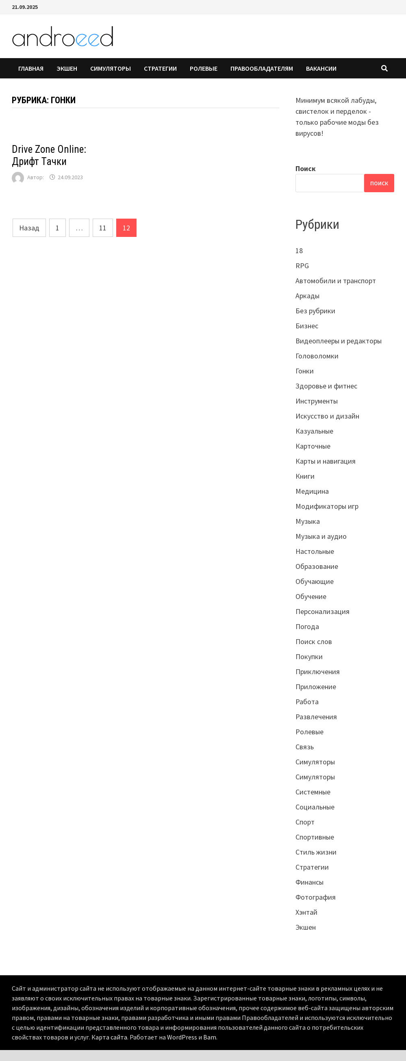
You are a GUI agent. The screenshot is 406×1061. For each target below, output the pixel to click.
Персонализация (322, 611)
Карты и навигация (325, 461)
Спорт (305, 822)
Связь (304, 746)
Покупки (309, 656)
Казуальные (314, 431)
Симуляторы (110, 68)
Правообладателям (261, 68)
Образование (316, 566)
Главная (30, 68)
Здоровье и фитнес (326, 386)
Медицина (312, 491)
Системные (312, 791)
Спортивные (314, 837)
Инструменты (316, 401)
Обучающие (314, 581)
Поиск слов (313, 641)
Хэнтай (306, 912)
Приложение (315, 686)
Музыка (307, 521)
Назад (29, 227)
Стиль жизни (316, 852)
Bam (209, 1037)
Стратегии (160, 68)
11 (102, 227)
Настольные (314, 551)
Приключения (317, 671)
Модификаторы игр (326, 506)
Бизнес (306, 325)
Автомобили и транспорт (335, 280)
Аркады (307, 295)
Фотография (315, 897)
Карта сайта (109, 1037)
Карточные (312, 446)
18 (299, 250)
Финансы (309, 882)
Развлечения (316, 716)
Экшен (66, 68)
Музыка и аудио (321, 536)
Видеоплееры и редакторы (338, 340)
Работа (307, 701)
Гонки (304, 370)
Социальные (314, 806)
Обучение (310, 596)
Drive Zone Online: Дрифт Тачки (49, 155)
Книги (305, 476)
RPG (302, 265)
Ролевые (203, 68)
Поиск (305, 168)
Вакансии (321, 68)
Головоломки (317, 355)
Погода (307, 626)
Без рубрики (315, 310)
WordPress (182, 1037)
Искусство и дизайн (327, 416)
